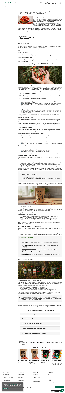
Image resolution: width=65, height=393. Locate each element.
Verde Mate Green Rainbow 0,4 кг (56, 360)
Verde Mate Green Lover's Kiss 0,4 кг (45, 361)
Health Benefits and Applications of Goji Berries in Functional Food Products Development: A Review (42, 343)
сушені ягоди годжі (44, 63)
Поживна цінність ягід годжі (24, 38)
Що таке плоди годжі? (23, 36)
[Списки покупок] (54, 3)
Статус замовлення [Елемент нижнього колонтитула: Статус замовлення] (6, 374)
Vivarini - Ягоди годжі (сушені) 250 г (34, 361)
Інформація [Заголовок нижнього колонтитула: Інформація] (35, 372)
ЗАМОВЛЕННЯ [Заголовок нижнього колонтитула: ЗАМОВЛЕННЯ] (6, 372)
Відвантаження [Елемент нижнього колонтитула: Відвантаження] (35, 374)
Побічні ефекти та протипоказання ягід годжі (27, 39)
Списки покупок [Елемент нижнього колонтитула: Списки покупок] (20, 377)
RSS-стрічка (5, 11)
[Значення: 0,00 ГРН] (60, 3)
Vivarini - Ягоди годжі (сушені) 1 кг (23, 360)
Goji (24, 341)
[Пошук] (36, 3)
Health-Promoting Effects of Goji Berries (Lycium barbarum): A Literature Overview (40, 342)
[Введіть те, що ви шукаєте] (26, 3)
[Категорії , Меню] (7, 6)
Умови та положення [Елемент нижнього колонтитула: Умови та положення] (36, 377)
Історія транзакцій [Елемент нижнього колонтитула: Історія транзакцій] (21, 380)
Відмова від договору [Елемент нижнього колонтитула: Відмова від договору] (36, 381)
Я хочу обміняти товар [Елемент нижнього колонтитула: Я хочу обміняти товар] (6, 380)
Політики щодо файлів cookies (12, 384)
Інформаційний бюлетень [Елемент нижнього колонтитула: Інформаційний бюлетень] (22, 383)
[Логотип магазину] (7, 2)
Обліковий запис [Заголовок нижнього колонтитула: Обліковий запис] (22, 372)
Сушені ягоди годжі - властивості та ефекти (27, 37)
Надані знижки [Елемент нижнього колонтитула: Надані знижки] (20, 382)
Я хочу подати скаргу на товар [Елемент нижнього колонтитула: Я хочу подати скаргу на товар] (8, 377)
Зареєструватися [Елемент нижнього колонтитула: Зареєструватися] (21, 374)
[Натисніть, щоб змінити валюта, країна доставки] (41, 2)
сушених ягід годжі (31, 306)
